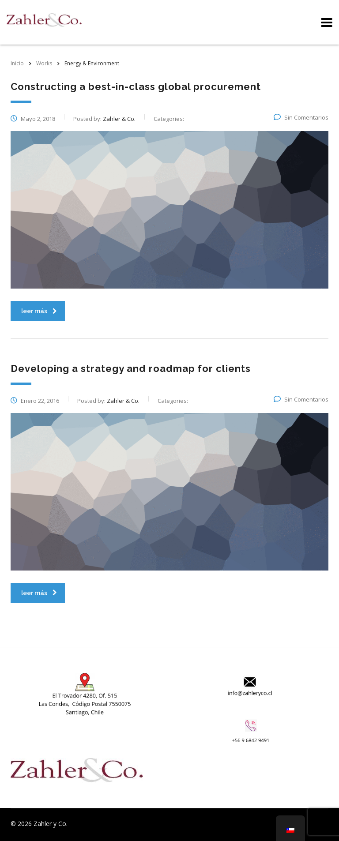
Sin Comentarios (301, 117)
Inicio (17, 63)
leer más (39, 311)
